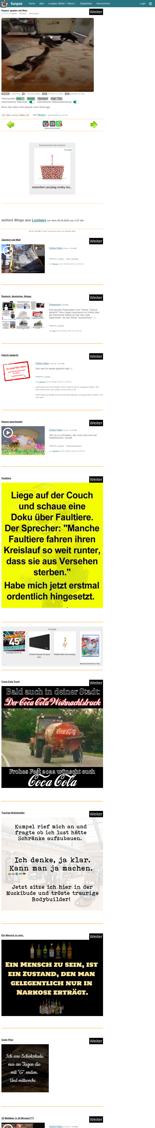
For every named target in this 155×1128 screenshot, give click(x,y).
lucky (54, 331)
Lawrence (42, 382)
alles (41, 3)
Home (32, 3)
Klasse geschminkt (11, 422)
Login (143, 3)
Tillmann (41, 115)
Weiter (96, 11)
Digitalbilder (86, 3)
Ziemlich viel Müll (10, 240)
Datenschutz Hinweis (52, 128)
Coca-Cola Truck (10, 681)
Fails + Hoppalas (72, 259)
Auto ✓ (20, 98)
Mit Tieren (22, 13)
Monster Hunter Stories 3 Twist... (90, 664)
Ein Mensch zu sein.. (12, 935)
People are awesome (73, 446)
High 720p (56, 98)
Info (27, 115)
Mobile (31, 98)
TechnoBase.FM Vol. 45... (14, 653)
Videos (70, 3)
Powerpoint (55, 304)
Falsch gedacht (9, 355)
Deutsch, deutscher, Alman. (16, 296)
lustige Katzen (34, 13)
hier (48, 107)
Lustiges (52, 3)
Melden (22, 115)
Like (3, 115)
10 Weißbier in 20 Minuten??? (17, 1118)
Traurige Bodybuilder (13, 813)
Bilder (62, 3)
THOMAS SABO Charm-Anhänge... (65, 654)
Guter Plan (7, 1040)
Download (15, 115)
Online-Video (55, 248)
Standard (42, 98)
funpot (16, 4)
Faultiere (6, 478)
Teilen (8, 115)
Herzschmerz (103, 3)
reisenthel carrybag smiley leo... (52, 187)
